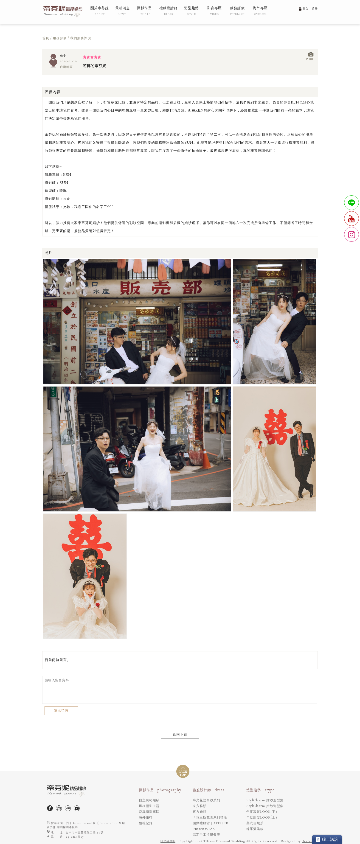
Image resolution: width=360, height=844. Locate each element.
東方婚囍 (199, 812)
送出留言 (61, 710)
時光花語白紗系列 (206, 800)
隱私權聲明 (167, 841)
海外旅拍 (146, 817)
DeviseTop (310, 841)
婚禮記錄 (146, 823)
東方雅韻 (199, 806)
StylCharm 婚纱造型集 (265, 800)
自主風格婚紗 (149, 800)
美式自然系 (255, 823)
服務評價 (60, 38)
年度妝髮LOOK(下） (262, 812)
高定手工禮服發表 (206, 835)
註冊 (315, 9)
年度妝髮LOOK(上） (262, 817)
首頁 (45, 38)
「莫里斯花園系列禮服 (210, 817)
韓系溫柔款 (255, 829)
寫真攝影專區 (149, 812)
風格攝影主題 (149, 806)
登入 (306, 9)
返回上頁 (180, 734)
